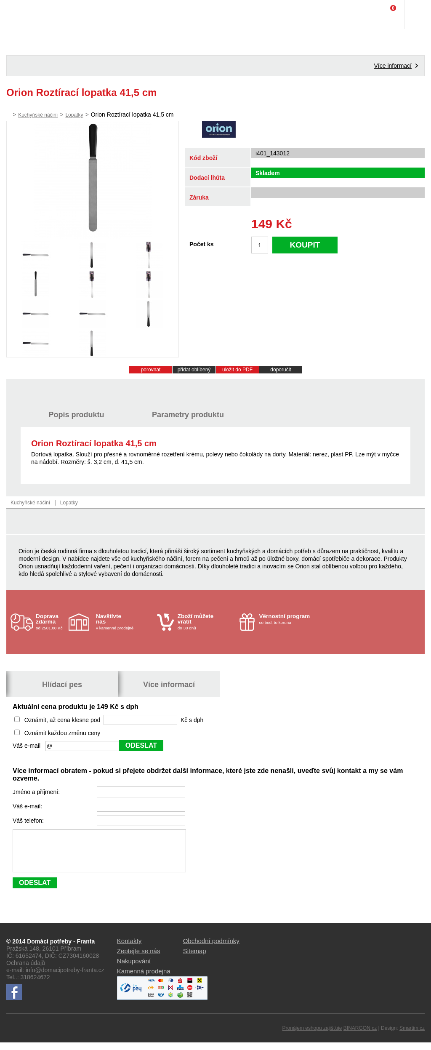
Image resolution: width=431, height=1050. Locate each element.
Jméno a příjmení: (37, 792)
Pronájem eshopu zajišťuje (312, 1036)
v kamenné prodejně (124, 621)
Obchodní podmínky (211, 948)
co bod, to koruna (287, 619)
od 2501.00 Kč (51, 621)
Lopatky (74, 115)
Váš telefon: (29, 820)
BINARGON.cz (360, 1036)
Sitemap (194, 958)
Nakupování (134, 968)
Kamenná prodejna (143, 978)
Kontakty (129, 948)
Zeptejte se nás (138, 958)
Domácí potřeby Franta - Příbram (24, 14)
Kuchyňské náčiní (38, 115)
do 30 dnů (206, 621)
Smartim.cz (412, 1036)
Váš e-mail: (28, 806)
